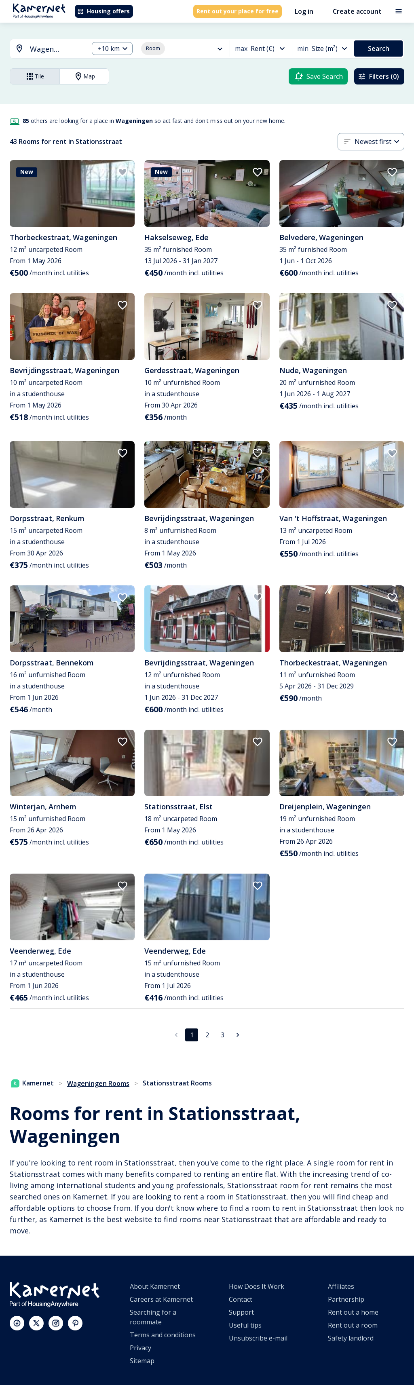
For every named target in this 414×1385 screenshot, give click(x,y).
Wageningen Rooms (98, 1083)
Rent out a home (353, 1312)
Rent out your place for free (237, 11)
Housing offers (103, 11)
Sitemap (142, 1360)
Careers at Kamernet (161, 1299)
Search (378, 48)
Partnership (346, 1299)
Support (241, 1312)
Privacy (140, 1347)
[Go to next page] (237, 1034)
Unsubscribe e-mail (258, 1338)
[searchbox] (56, 49)
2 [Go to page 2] (207, 1034)
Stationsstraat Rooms (177, 1083)
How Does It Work (256, 1286)
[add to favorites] (122, 172)
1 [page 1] (192, 1034)
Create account (357, 11)
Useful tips (245, 1325)
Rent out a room (353, 1325)
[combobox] (44, 49)
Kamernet (32, 1083)
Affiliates (341, 1286)
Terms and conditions (163, 1334)
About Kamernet (155, 1286)
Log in (304, 11)
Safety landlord (351, 1338)
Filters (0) (378, 76)
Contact (240, 1299)
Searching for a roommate (153, 1317)
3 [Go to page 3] (222, 1034)
